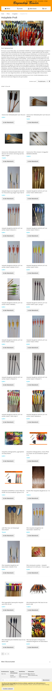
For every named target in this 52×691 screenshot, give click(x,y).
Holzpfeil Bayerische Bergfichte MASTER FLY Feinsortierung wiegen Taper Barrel (13, 191)
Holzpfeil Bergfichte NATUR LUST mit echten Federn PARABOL (12, 303)
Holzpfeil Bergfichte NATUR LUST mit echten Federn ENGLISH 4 (12, 229)
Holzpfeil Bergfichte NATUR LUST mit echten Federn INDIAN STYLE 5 (12, 266)
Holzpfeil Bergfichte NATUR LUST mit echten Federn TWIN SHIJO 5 (12, 415)
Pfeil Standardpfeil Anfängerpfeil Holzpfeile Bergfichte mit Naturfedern (37, 640)
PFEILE (8, 13)
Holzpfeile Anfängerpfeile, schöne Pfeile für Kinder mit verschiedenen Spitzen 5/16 (37, 453)
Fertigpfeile (15, 13)
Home (2, 13)
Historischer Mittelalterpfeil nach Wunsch (13, 115)
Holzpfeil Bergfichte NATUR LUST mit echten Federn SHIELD (12, 340)
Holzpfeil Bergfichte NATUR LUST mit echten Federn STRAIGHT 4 (12, 378)
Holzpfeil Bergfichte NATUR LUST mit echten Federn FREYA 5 (36, 229)
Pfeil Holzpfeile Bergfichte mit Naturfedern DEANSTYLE (34, 528)
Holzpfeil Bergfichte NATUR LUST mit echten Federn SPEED (36, 340)
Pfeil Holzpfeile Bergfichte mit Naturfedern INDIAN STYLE (10, 566)
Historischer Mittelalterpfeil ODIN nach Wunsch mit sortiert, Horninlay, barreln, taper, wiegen (13, 153)
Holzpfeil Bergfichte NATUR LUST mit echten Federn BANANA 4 (36, 415)
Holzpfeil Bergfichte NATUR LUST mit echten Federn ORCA (36, 266)
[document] (26, 686)
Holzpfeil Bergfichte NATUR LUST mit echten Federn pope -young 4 (36, 303)
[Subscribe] (46, 680)
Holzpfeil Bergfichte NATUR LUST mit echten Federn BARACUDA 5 (36, 191)
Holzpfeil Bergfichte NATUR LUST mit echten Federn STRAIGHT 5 (36, 378)
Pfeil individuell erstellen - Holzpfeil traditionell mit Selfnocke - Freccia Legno (37, 566)
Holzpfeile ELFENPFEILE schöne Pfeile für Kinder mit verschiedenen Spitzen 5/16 (13, 491)
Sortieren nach (32, 81)
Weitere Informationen (9, 686)
